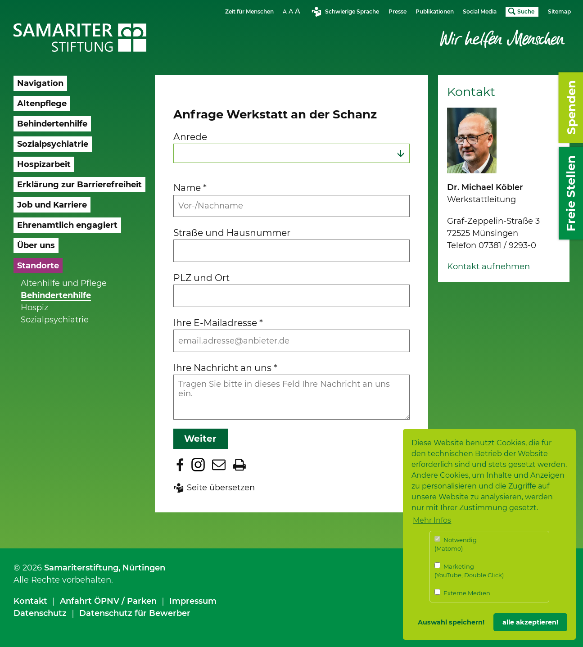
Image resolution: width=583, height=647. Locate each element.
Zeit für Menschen (249, 11)
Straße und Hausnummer (231, 232)
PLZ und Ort (201, 277)
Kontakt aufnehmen (488, 266)
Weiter (200, 438)
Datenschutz (40, 613)
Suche (525, 11)
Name (190, 187)
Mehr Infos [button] (432, 520)
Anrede (190, 136)
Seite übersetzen (221, 488)
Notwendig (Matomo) (455, 544)
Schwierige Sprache (352, 11)
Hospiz (34, 307)
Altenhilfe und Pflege (64, 283)
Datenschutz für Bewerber (134, 613)
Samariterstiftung (81, 568)
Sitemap (559, 11)
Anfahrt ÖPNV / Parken (108, 601)
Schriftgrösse (293, 11)
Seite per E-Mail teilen (219, 464)
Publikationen (435, 11)
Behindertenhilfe (56, 295)
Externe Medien (462, 593)
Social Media (480, 11)
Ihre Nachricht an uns (225, 367)
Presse (398, 11)
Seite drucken (239, 464)
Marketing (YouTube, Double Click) (469, 570)
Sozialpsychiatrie (55, 320)
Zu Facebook (180, 464)
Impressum (193, 601)
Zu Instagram (198, 464)
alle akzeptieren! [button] (530, 622)
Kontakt (30, 601)
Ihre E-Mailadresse (218, 322)
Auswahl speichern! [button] (451, 622)
